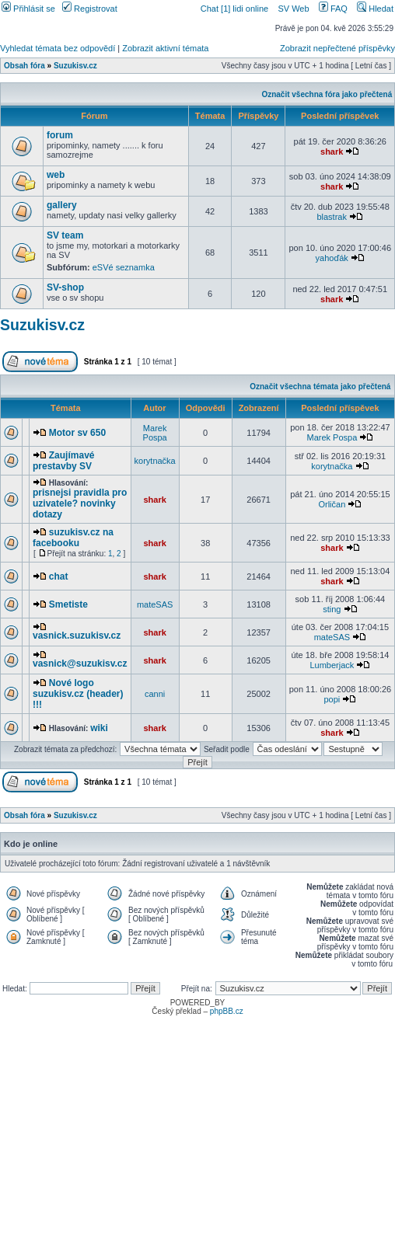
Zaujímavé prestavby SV (63, 461)
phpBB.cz (226, 1011)
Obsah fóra (24, 65)
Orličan (331, 504)
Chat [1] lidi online (236, 8)
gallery (62, 205)
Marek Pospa (155, 432)
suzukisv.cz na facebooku (73, 538)
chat (58, 576)
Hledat (375, 8)
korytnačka (155, 460)
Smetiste (68, 604)
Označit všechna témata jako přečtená (320, 386)
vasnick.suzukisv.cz (77, 635)
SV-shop (65, 287)
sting (332, 609)
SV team (65, 235)
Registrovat (89, 8)
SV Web (293, 8)
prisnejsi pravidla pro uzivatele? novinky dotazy (80, 503)
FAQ (333, 8)
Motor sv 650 (77, 432)
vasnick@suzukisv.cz (80, 663)
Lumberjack (331, 665)
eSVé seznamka (124, 267)
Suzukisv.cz (75, 65)
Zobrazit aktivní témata (165, 48)
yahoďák (332, 258)
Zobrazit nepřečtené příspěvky (337, 48)
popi (331, 699)
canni (155, 693)
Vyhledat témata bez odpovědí (57, 48)
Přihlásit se (28, 8)
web (56, 174)
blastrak (331, 216)
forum (60, 135)
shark (331, 151)
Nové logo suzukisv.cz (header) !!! (78, 694)
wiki (99, 728)
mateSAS (155, 604)
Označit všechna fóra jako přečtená (326, 94)
